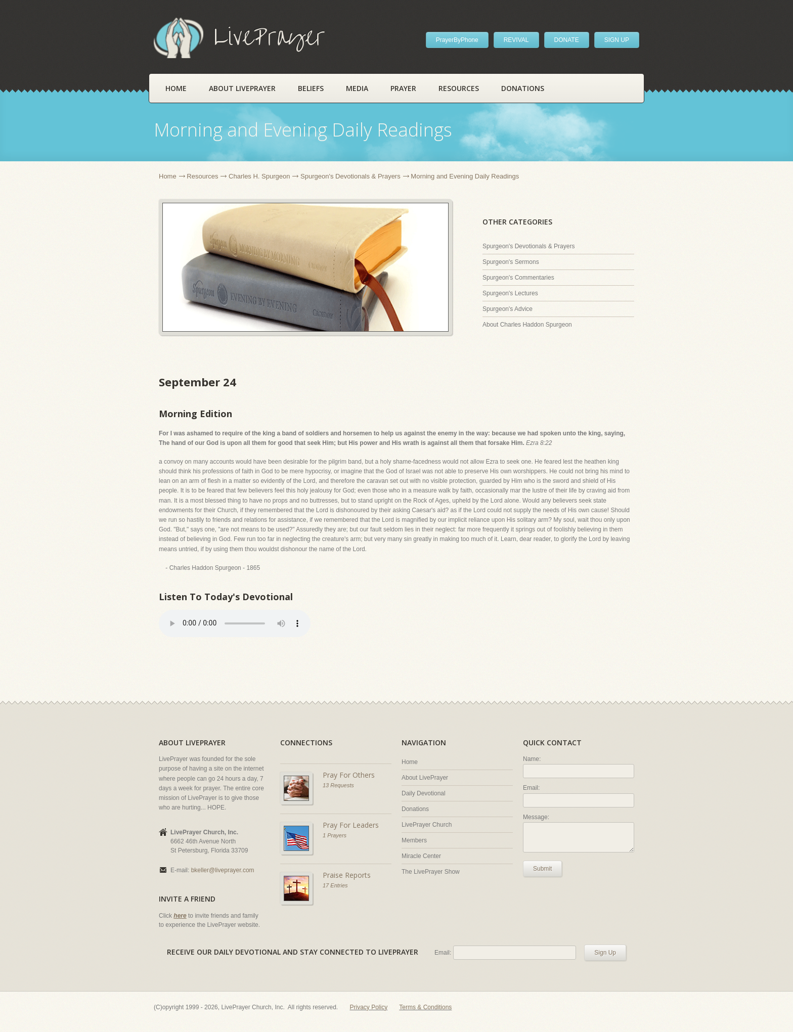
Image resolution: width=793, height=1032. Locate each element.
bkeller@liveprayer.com (222, 870)
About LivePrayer (242, 88)
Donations (522, 88)
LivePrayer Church (427, 824)
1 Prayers (334, 835)
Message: (536, 817)
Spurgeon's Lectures (510, 293)
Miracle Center (421, 856)
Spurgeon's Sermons (510, 261)
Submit (542, 868)
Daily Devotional (424, 793)
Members (414, 840)
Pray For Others (349, 775)
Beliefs (311, 88)
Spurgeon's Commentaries (518, 277)
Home (176, 88)
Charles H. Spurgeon (259, 176)
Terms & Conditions (425, 1007)
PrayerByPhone (457, 39)
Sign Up (605, 952)
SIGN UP (616, 39)
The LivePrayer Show (431, 871)
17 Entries (335, 885)
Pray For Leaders (351, 825)
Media (357, 88)
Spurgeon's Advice (507, 308)
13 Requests (338, 785)
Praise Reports (347, 875)
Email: (531, 787)
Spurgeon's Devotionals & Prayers (350, 176)
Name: (532, 758)
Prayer (403, 88)
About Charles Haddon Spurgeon (527, 324)
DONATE (566, 39)
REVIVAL (516, 39)
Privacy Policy (369, 1007)
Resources (458, 88)
